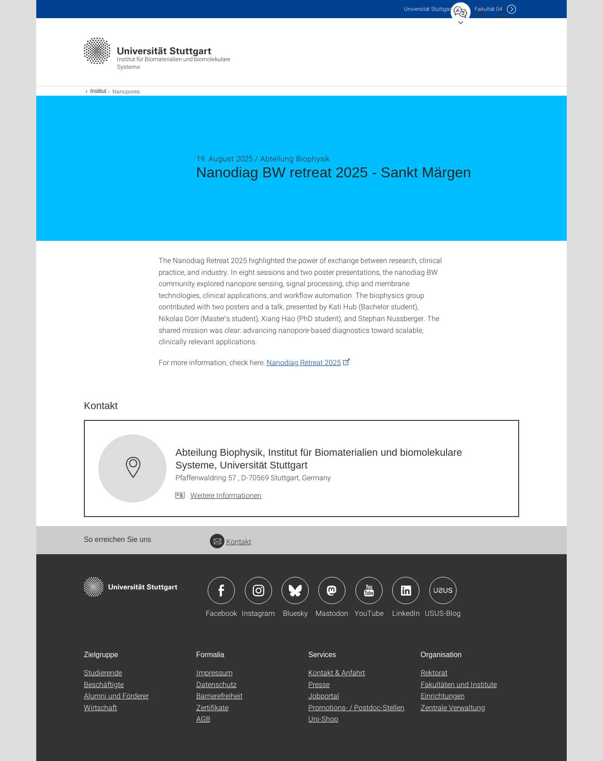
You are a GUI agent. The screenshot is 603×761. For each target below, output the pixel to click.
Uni (428, 8)
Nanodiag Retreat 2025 (304, 362)
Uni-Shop (323, 718)
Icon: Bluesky (295, 590)
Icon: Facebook (221, 590)
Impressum (214, 672)
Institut (98, 91)
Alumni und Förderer (116, 695)
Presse (319, 684)
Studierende (103, 672)
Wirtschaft (100, 707)
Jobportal (323, 695)
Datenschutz (216, 684)
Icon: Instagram (258, 590)
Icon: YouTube (369, 590)
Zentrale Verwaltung (453, 707)
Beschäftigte (104, 684)
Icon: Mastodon (331, 590)
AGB (203, 718)
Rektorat (434, 672)
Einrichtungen (443, 695)
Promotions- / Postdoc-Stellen (356, 707)
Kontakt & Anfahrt (336, 672)
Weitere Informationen (226, 495)
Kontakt (230, 541)
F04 (488, 8)
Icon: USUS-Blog (443, 590)
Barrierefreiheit (219, 695)
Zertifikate (212, 707)
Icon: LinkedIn (405, 590)
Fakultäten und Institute (459, 684)
